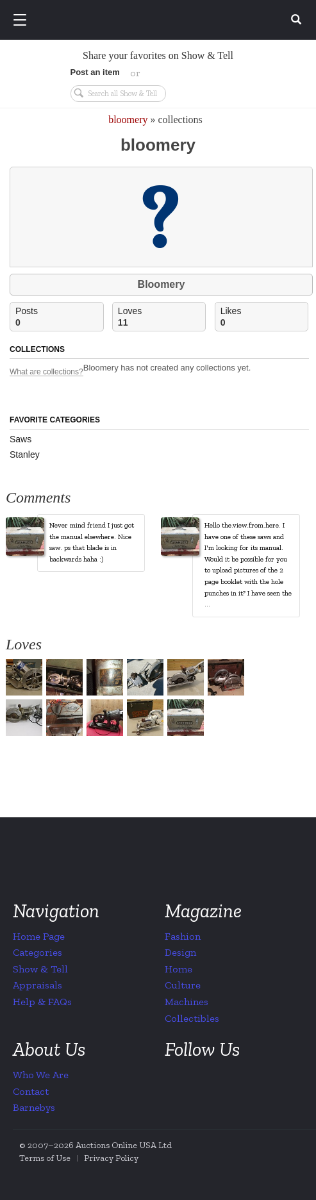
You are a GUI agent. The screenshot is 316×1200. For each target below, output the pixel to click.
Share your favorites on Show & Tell (158, 55)
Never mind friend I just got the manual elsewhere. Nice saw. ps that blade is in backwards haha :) (91, 542)
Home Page (39, 936)
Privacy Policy (111, 1158)
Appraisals (37, 985)
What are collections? (46, 372)
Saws (20, 439)
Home (178, 969)
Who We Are (41, 1075)
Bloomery (161, 284)
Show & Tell (40, 969)
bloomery (127, 119)
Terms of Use (45, 1158)
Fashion (183, 936)
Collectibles (192, 1018)
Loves (162, 317)
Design (180, 952)
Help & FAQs (42, 1002)
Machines (186, 1002)
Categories (37, 952)
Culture (183, 985)
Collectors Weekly (160, 20)
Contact (31, 1091)
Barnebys (34, 1107)
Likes (264, 317)
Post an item (95, 72)
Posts (59, 317)
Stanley (25, 454)
